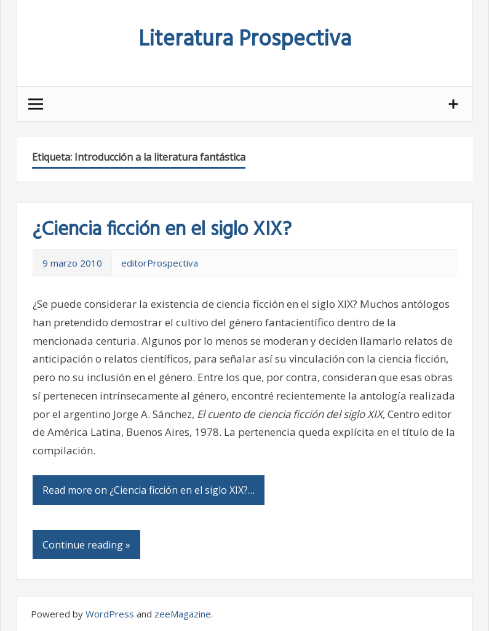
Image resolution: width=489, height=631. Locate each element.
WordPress (109, 614)
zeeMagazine (182, 614)
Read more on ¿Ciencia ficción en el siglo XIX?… (148, 490)
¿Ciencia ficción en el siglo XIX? (162, 230)
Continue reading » (86, 545)
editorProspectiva (159, 263)
